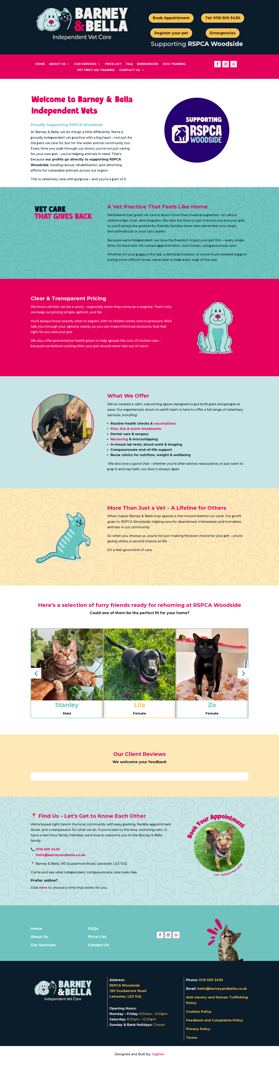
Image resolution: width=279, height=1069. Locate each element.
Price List (113, 64)
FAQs (93, 928)
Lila (139, 705)
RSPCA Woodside (215, 44)
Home (40, 64)
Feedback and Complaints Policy (214, 1020)
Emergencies (222, 33)
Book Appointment (171, 18)
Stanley (67, 705)
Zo (212, 705)
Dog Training (174, 64)
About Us (57, 64)
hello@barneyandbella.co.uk (222, 989)
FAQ (129, 64)
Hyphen (158, 1054)
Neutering (119, 439)
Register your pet (171, 33)
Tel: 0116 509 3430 (222, 18)
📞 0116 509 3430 (45, 849)
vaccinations (165, 423)
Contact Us (129, 70)
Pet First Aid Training (96, 70)
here (43, 888)
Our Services (85, 64)
